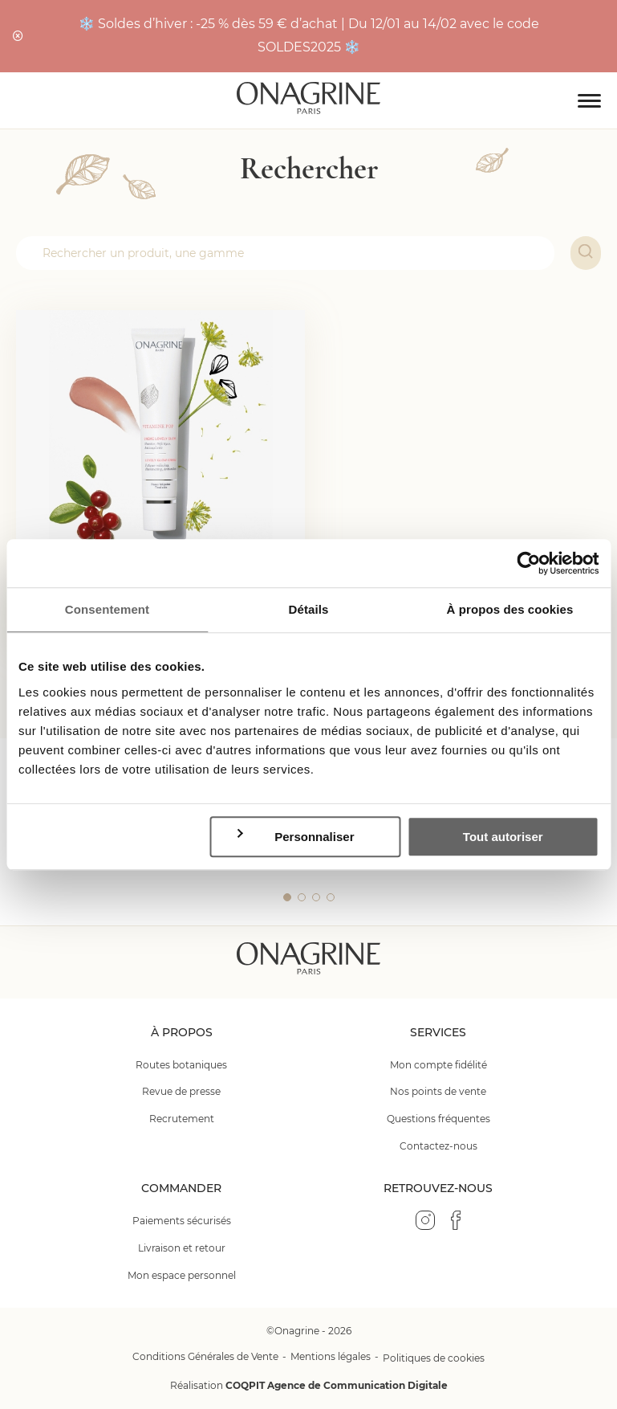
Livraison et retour (181, 1248)
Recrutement (181, 1119)
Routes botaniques (181, 1065)
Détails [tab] (309, 609)
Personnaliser (294, 835)
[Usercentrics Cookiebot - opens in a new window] (528, 563)
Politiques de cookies (434, 1358)
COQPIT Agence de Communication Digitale (336, 1385)
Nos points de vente (438, 1091)
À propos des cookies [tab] (510, 609)
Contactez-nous (438, 1146)
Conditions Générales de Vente (205, 1356)
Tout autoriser (503, 836)
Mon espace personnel (182, 1275)
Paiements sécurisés (181, 1221)
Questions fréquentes (438, 1119)
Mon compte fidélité (438, 1065)
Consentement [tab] (107, 609)
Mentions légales (330, 1356)
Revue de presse (181, 1091)
